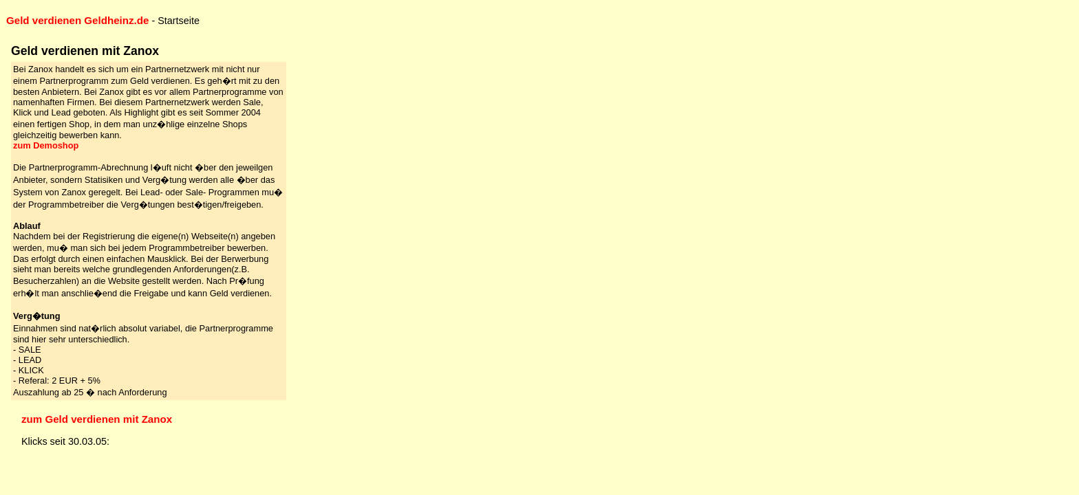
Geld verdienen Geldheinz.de (77, 20)
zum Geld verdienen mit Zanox (96, 419)
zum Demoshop (45, 145)
